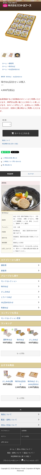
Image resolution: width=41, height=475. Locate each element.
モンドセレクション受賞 (10, 318)
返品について (6, 140)
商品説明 (10, 174)
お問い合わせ (4, 442)
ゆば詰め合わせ (14, 69)
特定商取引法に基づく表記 (10, 144)
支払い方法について (24, 449)
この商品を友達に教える (8, 158)
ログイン (3, 436)
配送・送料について (14, 453)
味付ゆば (12, 66)
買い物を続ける (6, 165)
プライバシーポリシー (11, 460)
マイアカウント (5, 430)
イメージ (31, 174)
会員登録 (24, 430)
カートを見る (25, 436)
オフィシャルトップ (29, 460)
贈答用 (11, 63)
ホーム (4, 63)
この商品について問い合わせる (10, 161)
